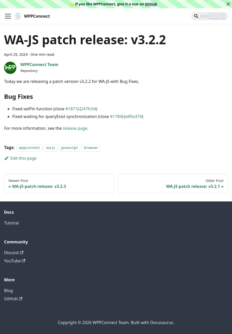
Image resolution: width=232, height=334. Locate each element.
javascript (69, 147)
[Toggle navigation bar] (8, 16)
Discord (13, 252)
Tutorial (11, 223)
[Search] (209, 16)
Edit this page (20, 158)
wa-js (50, 147)
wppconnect (29, 147)
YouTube (14, 261)
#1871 (71, 109)
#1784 (116, 116)
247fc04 (88, 109)
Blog (8, 290)
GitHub (151, 4)
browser (91, 147)
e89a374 (134, 116)
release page (75, 128)
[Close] (228, 4)
